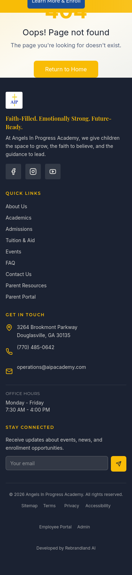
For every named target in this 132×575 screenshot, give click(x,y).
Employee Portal (55, 526)
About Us (16, 206)
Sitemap (29, 505)
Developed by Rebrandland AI (66, 548)
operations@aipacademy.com (51, 367)
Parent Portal (21, 297)
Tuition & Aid (20, 240)
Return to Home (66, 69)
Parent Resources (26, 285)
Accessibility (98, 505)
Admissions (19, 229)
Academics (18, 218)
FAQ (10, 263)
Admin (83, 526)
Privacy (71, 505)
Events (13, 251)
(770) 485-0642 (35, 347)
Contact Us (19, 274)
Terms (49, 505)
